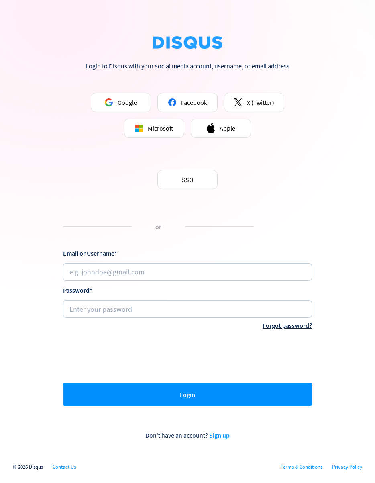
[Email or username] (187, 272)
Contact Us (64, 467)
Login (187, 395)
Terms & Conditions (301, 467)
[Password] (187, 309)
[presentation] (187, 354)
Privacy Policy (347, 467)
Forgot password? (287, 325)
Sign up (219, 435)
